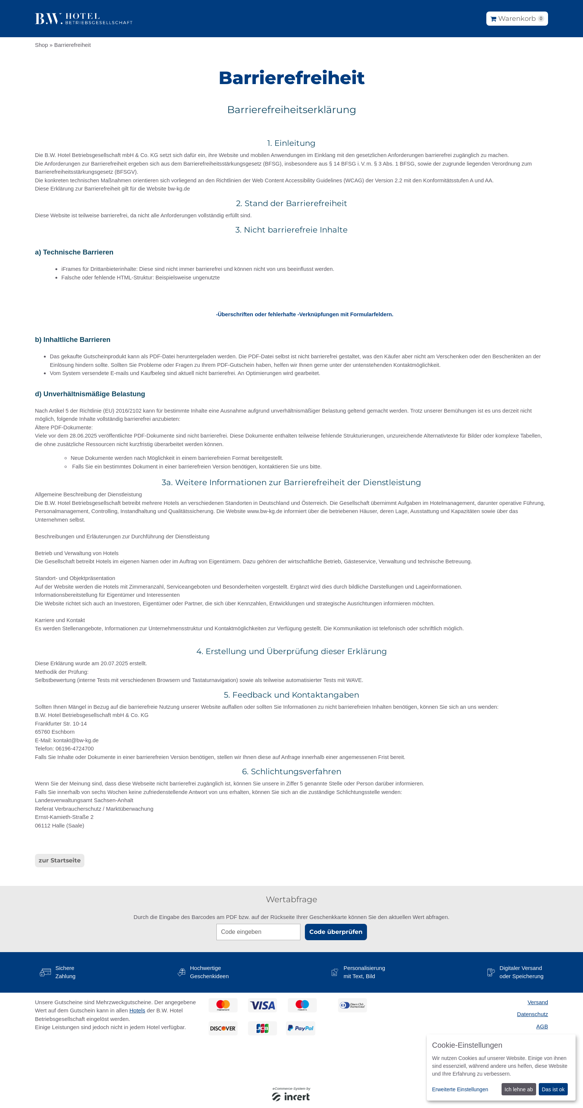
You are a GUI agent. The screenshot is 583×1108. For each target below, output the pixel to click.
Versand (538, 1002)
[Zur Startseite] (83, 18)
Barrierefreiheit (72, 45)
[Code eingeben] (258, 932)
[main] (291, 485)
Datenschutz (532, 1014)
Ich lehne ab (519, 1089)
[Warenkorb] (517, 19)
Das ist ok (553, 1089)
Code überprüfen (336, 931)
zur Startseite (60, 860)
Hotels (137, 1010)
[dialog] (501, 1067)
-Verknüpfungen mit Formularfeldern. (345, 314)
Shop (41, 45)
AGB (542, 1026)
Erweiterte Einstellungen (460, 1089)
